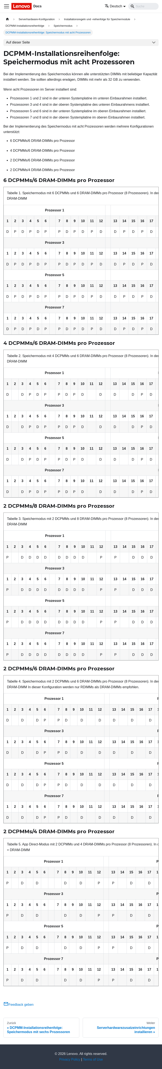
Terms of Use (93, 1059)
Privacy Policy (69, 1059)
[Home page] (7, 19)
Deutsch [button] (113, 6)
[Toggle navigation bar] (6, 6)
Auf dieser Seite (18, 42)
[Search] (143, 6)
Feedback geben (18, 1004)
